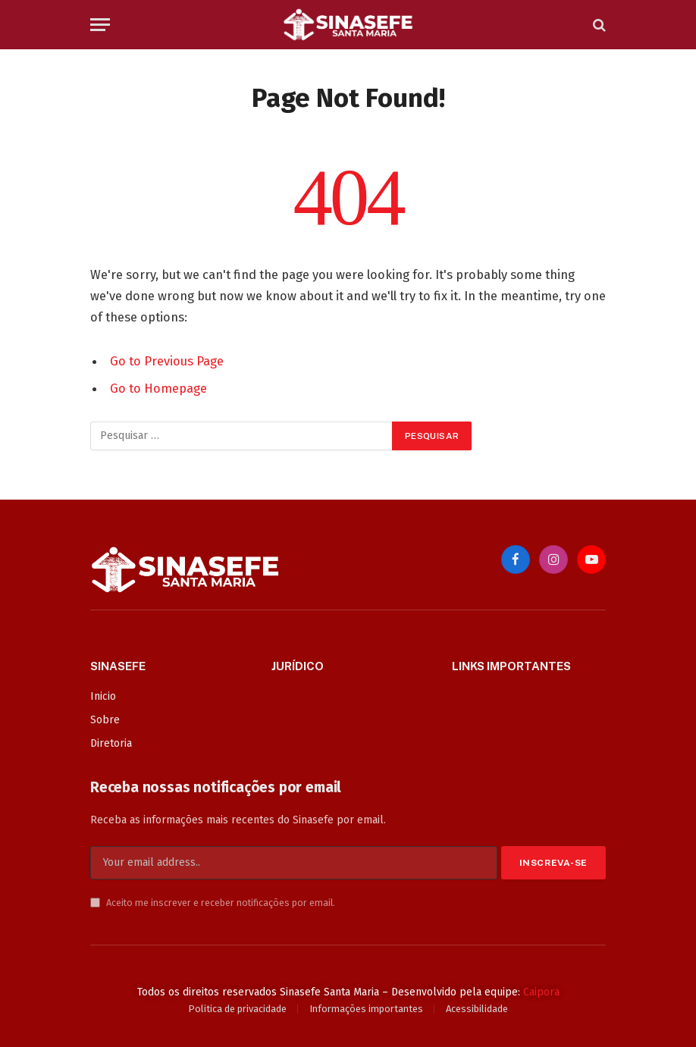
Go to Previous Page (167, 360)
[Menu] (100, 25)
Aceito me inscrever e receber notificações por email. (212, 902)
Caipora (541, 992)
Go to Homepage (158, 388)
